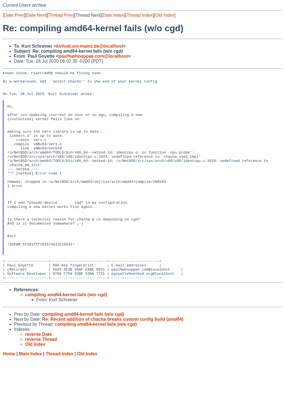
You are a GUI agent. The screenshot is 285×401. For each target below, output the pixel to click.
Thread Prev (61, 15)
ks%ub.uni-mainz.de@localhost (89, 46)
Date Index (113, 15)
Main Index (30, 395)
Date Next (36, 15)
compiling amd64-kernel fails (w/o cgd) (66, 336)
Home (9, 395)
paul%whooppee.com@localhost (93, 56)
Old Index (164, 15)
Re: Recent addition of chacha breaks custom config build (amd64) (112, 361)
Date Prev (14, 15)
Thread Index (140, 15)
